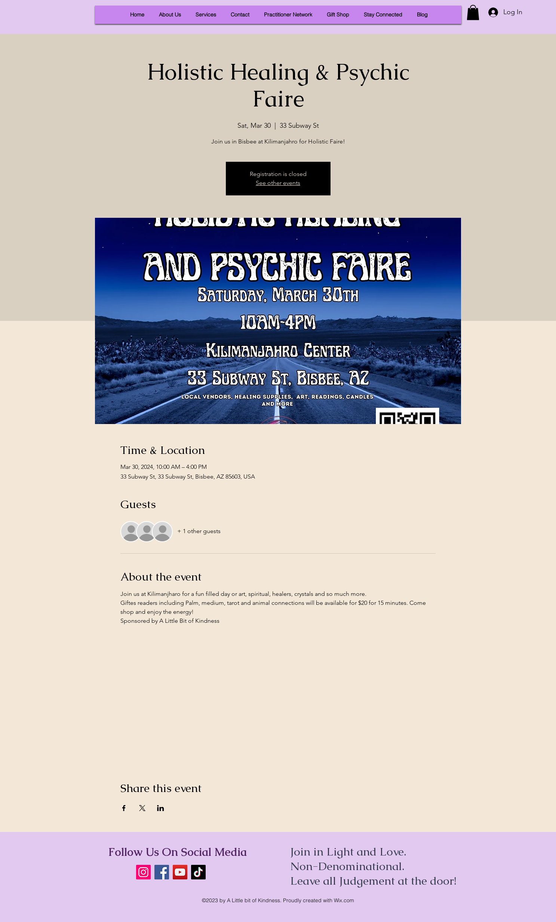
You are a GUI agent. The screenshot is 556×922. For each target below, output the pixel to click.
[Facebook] (161, 872)
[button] (473, 12)
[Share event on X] (142, 808)
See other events (278, 182)
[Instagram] (143, 872)
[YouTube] (180, 872)
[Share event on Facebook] (124, 808)
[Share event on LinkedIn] (160, 808)
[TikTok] (198, 872)
